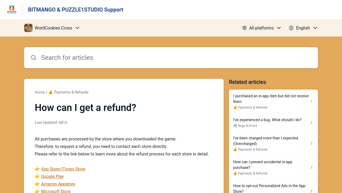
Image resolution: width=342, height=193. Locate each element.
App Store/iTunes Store (63, 169)
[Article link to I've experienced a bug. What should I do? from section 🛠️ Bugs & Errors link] (273, 122)
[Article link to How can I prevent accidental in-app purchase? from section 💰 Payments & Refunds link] (273, 167)
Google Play (52, 176)
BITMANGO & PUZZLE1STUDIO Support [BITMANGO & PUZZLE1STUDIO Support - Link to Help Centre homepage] (75, 9)
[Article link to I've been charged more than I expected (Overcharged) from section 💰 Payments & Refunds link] (273, 143)
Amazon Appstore (58, 184)
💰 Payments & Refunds (68, 92)
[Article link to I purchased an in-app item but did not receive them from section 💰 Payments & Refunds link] (273, 101)
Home (40, 92)
